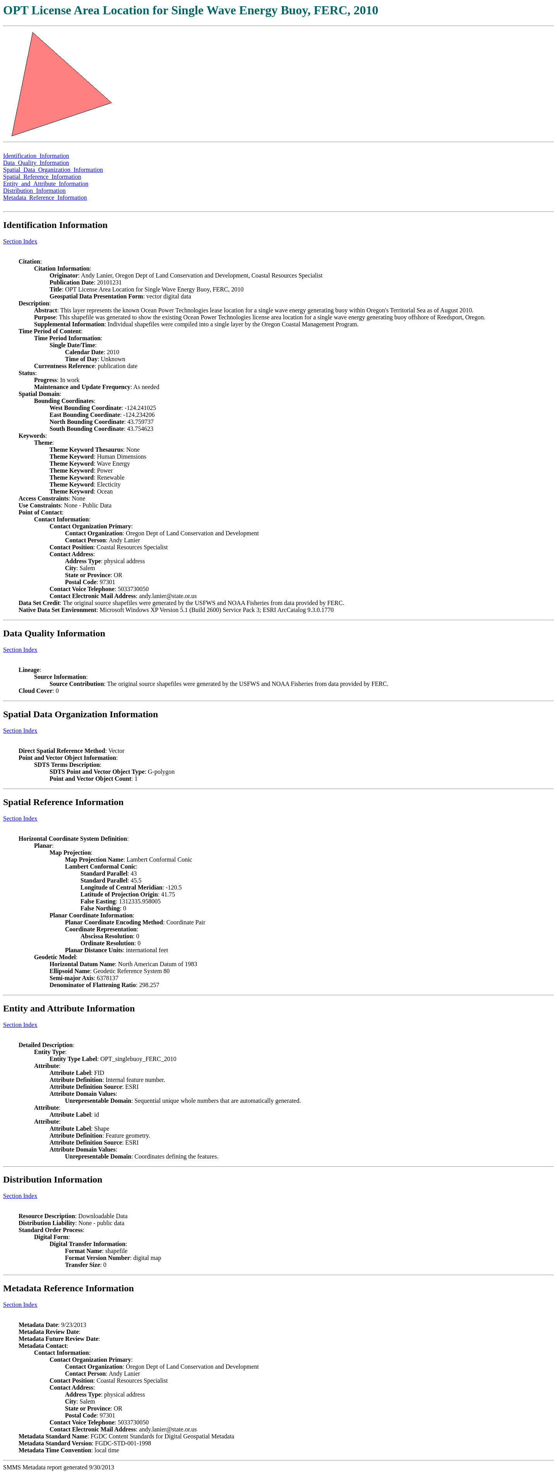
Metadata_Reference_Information (45, 197)
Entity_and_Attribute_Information (45, 183)
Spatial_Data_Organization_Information (53, 169)
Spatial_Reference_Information (42, 176)
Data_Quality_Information (36, 162)
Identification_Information (36, 156)
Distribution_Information (34, 190)
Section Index (20, 241)
